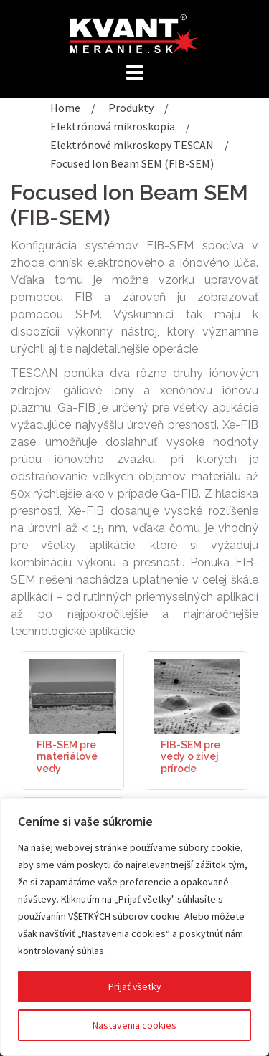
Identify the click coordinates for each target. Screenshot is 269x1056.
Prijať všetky (134, 986)
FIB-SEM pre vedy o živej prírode (190, 757)
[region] (134, 927)
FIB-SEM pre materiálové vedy (67, 757)
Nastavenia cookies (134, 1025)
